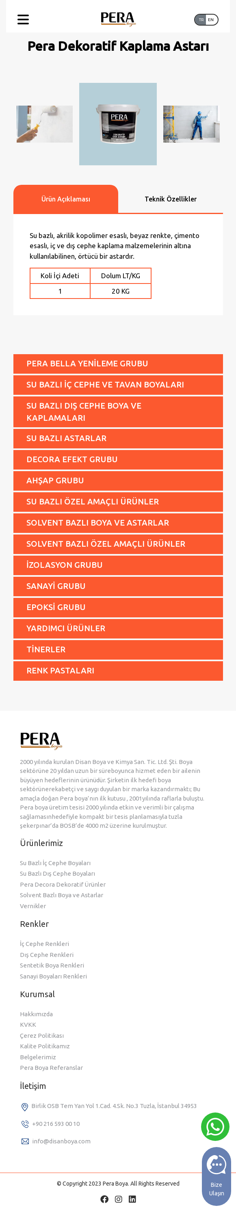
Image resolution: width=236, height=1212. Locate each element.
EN (211, 19)
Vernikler (33, 906)
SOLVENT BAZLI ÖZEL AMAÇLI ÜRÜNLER (105, 543)
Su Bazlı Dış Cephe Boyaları (57, 873)
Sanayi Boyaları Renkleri (53, 976)
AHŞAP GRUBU (55, 480)
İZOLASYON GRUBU (64, 564)
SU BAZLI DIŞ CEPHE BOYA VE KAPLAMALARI (83, 411)
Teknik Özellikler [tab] (171, 199)
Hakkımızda (36, 1014)
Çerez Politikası (42, 1035)
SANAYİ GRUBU (56, 586)
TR (201, 19)
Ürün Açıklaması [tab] (65, 199)
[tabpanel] (118, 264)
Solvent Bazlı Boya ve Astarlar (61, 895)
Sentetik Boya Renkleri (52, 965)
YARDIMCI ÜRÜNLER (65, 628)
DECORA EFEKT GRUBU (72, 459)
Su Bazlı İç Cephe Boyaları (55, 862)
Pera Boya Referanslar (51, 1067)
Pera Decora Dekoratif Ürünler (63, 884)
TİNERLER (45, 649)
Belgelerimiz (38, 1057)
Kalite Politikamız (45, 1046)
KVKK (28, 1024)
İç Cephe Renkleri (44, 943)
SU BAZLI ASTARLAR (66, 438)
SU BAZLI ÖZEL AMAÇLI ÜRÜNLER (92, 501)
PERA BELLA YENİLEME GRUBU (87, 363)
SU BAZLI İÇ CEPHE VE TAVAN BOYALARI (105, 384)
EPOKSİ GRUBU (56, 607)
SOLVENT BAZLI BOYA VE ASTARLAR (97, 522)
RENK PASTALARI (60, 670)
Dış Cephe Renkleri (47, 954)
